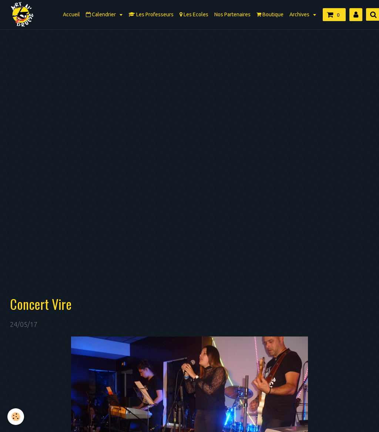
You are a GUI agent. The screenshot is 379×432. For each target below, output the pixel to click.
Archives (300, 14)
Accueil (71, 14)
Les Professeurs (151, 14)
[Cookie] (15, 416)
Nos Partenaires (232, 14)
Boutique (270, 14)
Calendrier (101, 14)
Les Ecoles (194, 14)
